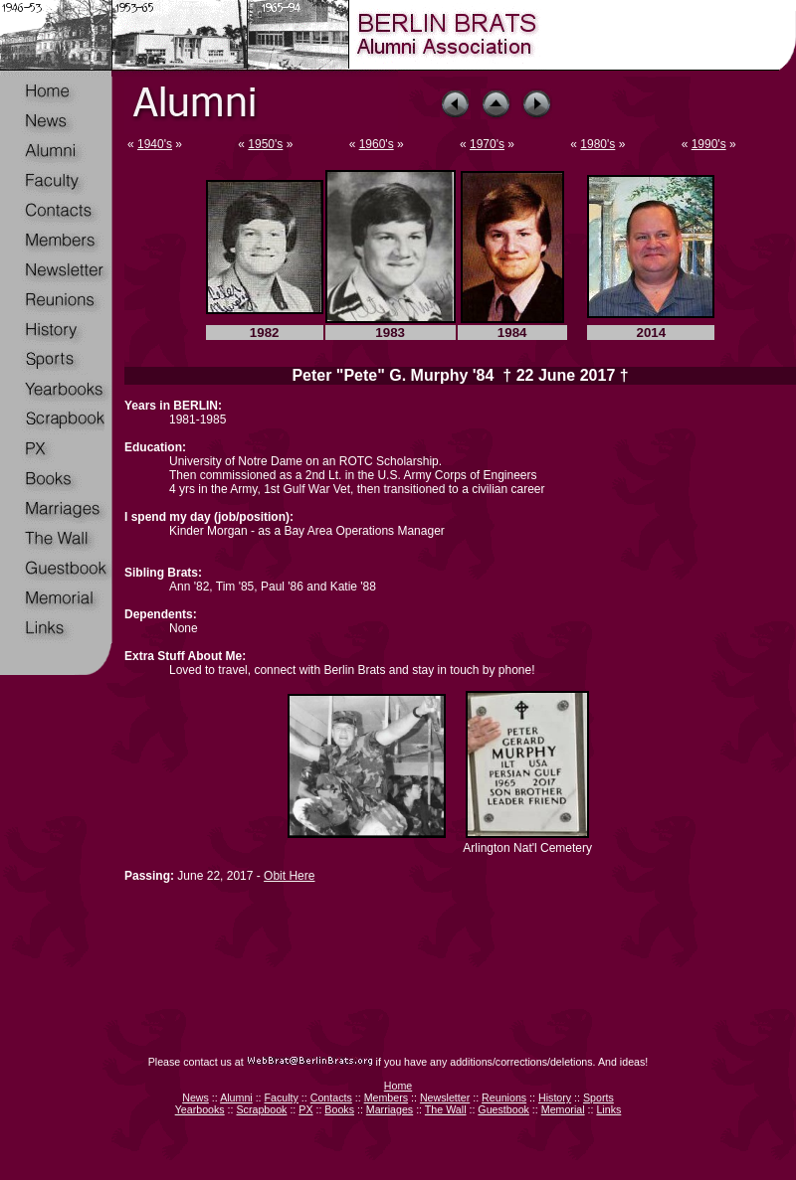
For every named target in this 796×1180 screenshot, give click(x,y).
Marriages (389, 1109)
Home (398, 1086)
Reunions (504, 1097)
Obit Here (289, 876)
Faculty (281, 1097)
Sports (598, 1097)
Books (339, 1109)
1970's (487, 144)
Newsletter (445, 1097)
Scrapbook (261, 1109)
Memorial (563, 1109)
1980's (597, 144)
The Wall (446, 1109)
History (554, 1097)
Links (608, 1109)
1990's (709, 144)
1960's (376, 144)
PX (305, 1109)
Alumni (236, 1097)
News (195, 1097)
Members (386, 1097)
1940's (154, 144)
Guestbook (503, 1109)
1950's (265, 144)
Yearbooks (200, 1109)
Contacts (331, 1097)
